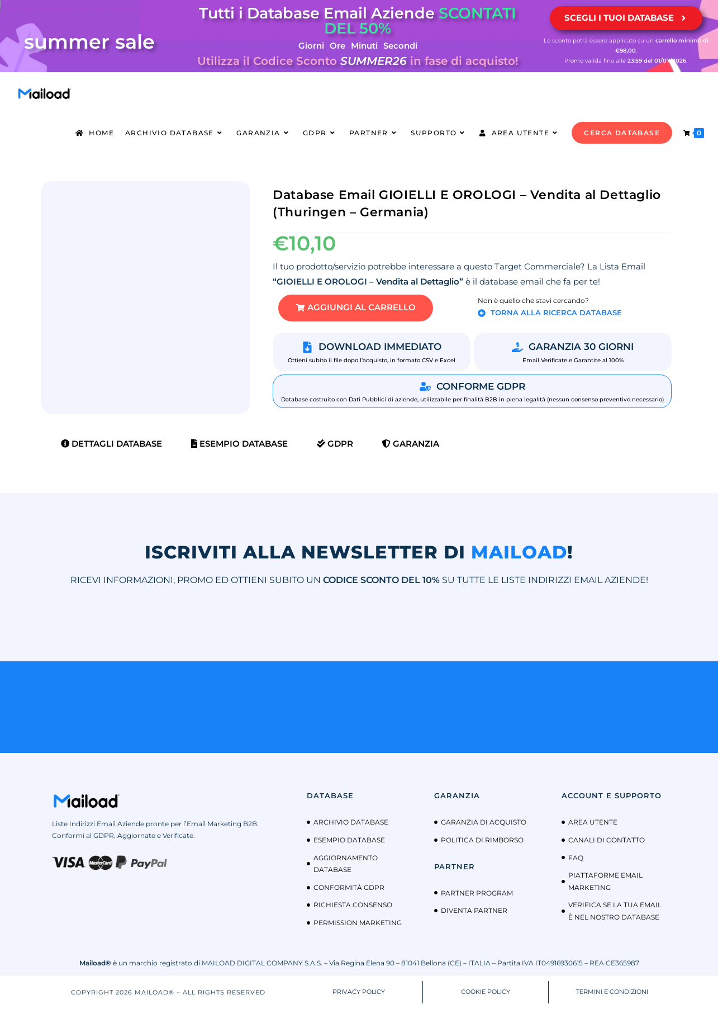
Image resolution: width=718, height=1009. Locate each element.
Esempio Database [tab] (239, 444)
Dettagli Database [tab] (111, 444)
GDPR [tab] (335, 444)
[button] (356, 308)
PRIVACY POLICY (358, 992)
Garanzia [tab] (410, 444)
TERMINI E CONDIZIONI (612, 992)
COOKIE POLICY (485, 992)
